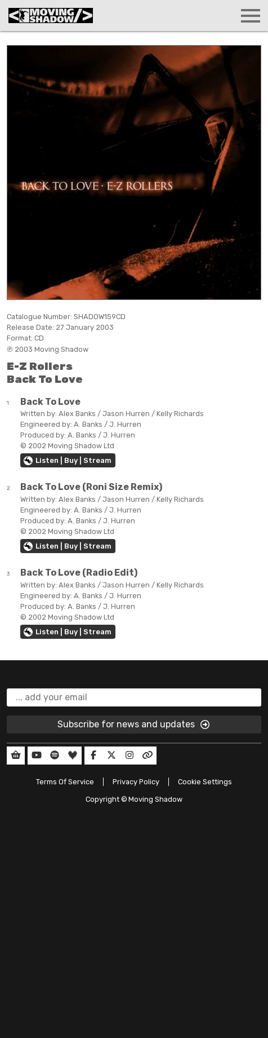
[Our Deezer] (72, 755)
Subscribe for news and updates (134, 725)
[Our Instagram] (129, 755)
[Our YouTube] (36, 755)
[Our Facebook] (93, 755)
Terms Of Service (65, 782)
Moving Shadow (155, 799)
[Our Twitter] (111, 755)
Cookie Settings (205, 782)
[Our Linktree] (147, 755)
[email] (134, 697)
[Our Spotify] (54, 755)
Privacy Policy (136, 782)
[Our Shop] (15, 755)
